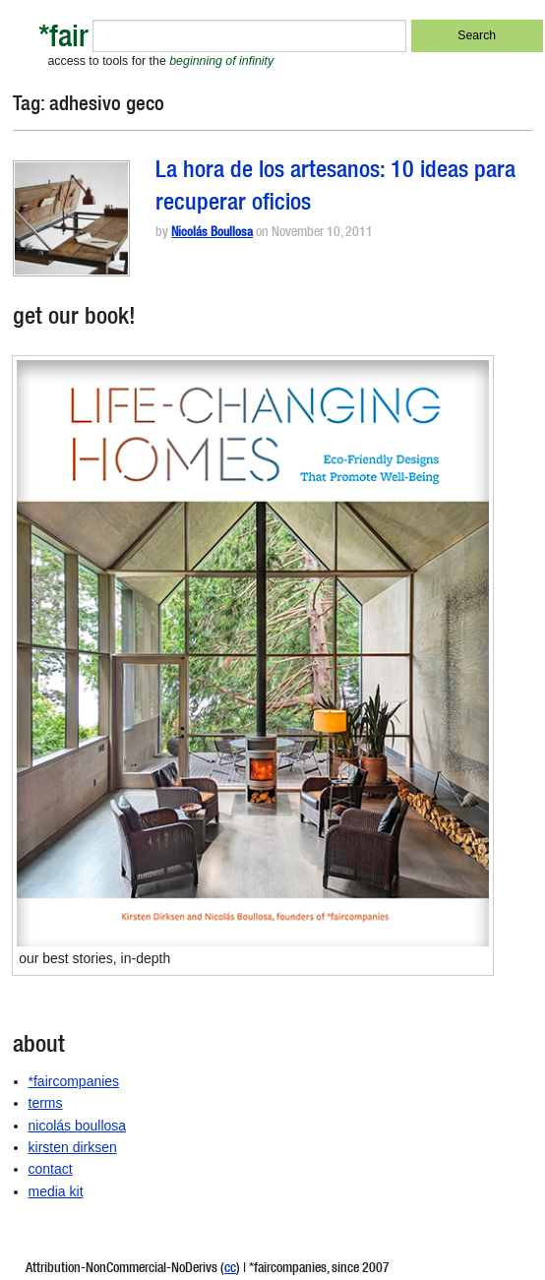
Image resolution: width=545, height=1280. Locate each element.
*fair (63, 40)
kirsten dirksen (73, 1147)
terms (46, 1103)
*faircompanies (74, 1081)
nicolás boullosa (78, 1125)
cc (230, 1269)
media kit (56, 1191)
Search (476, 35)
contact (51, 1169)
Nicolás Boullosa (212, 233)
